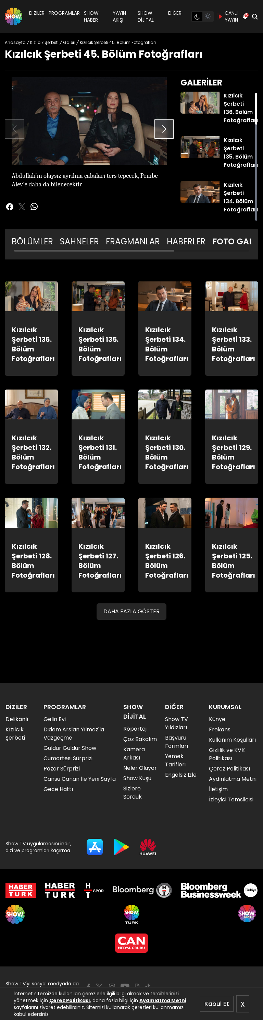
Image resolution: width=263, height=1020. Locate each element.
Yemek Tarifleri (175, 760)
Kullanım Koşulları (232, 740)
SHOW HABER (91, 16)
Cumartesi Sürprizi (67, 758)
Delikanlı (16, 719)
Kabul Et (216, 1003)
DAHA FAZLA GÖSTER (131, 611)
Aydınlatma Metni (162, 1000)
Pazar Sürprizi (61, 769)
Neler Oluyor (140, 768)
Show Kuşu (137, 778)
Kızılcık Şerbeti (15, 734)
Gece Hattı (58, 789)
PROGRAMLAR (64, 13)
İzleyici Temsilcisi (231, 799)
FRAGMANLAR (133, 241)
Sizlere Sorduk (132, 793)
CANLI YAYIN (228, 16)
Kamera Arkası (134, 753)
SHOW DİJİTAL (146, 16)
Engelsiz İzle (181, 775)
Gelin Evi (54, 719)
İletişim (218, 789)
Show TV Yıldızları (176, 723)
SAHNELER (79, 241)
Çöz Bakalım (140, 739)
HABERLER (186, 241)
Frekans (219, 729)
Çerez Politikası (69, 1000)
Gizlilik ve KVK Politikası (227, 754)
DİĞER (174, 13)
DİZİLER (37, 13)
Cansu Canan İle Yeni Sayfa (79, 779)
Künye (217, 719)
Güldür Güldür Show (69, 748)
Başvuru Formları (176, 742)
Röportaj (135, 729)
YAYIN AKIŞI (119, 16)
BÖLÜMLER (32, 241)
